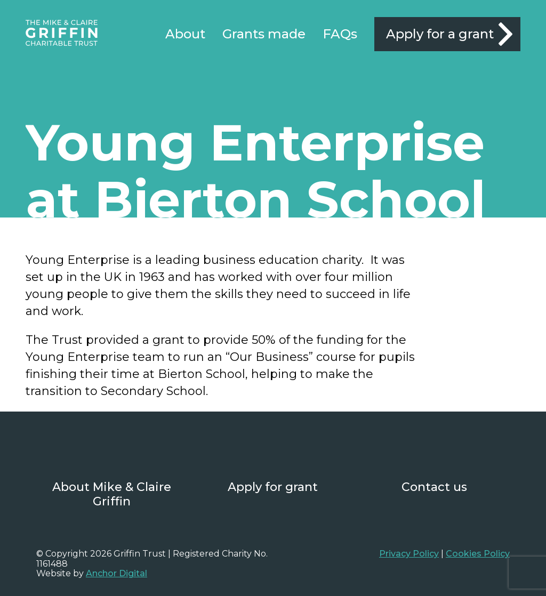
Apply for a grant (440, 34)
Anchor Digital (116, 573)
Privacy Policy (409, 554)
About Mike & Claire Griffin (111, 494)
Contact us (434, 487)
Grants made (264, 34)
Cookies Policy (478, 554)
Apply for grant (273, 487)
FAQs (340, 34)
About (185, 34)
